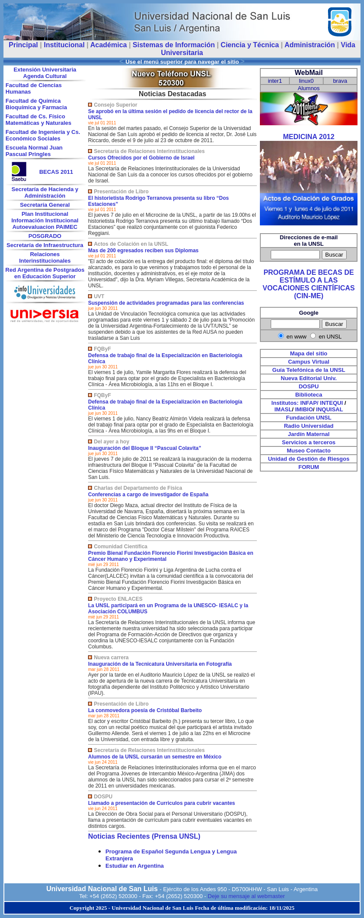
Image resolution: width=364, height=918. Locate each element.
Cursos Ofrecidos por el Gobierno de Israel (141, 158)
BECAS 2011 (56, 172)
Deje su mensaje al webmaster (246, 896)
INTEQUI (331, 403)
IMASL (283, 409)
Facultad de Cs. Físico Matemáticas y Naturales (39, 119)
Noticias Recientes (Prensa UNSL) (144, 836)
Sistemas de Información (174, 45)
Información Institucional (45, 220)
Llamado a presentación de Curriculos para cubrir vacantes (161, 803)
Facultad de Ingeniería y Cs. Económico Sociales (43, 135)
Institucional (64, 45)
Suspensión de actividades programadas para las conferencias (166, 303)
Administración (310, 45)
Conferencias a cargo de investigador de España (148, 495)
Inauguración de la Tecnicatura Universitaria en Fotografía (160, 664)
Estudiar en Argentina (134, 866)
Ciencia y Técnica (250, 45)
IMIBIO (304, 409)
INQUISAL (329, 409)
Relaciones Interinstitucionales (45, 257)
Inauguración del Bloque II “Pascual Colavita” (144, 448)
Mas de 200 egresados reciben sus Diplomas (143, 250)
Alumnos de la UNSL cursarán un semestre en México (154, 757)
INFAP (308, 403)
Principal (23, 45)
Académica (108, 45)
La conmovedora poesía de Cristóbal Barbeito (145, 710)
